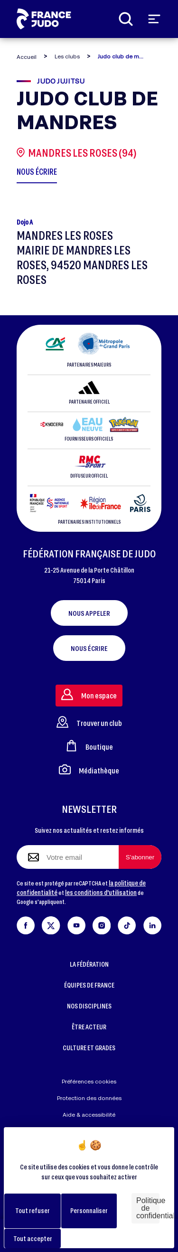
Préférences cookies (89, 1081)
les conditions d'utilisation (101, 892)
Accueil (27, 57)
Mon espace (89, 694)
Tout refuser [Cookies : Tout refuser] (32, 1210)
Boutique (89, 746)
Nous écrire (89, 648)
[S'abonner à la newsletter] (140, 857)
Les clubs (67, 56)
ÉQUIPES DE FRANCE (89, 985)
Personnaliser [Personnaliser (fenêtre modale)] (89, 1210)
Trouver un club (89, 722)
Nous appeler (89, 613)
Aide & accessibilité (89, 1114)
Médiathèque (89, 769)
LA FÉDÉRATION (89, 964)
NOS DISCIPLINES (89, 1006)
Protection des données (89, 1098)
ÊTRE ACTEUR (89, 1027)
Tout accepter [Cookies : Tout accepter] (32, 1238)
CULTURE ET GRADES (89, 1048)
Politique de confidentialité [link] (147, 1208)
